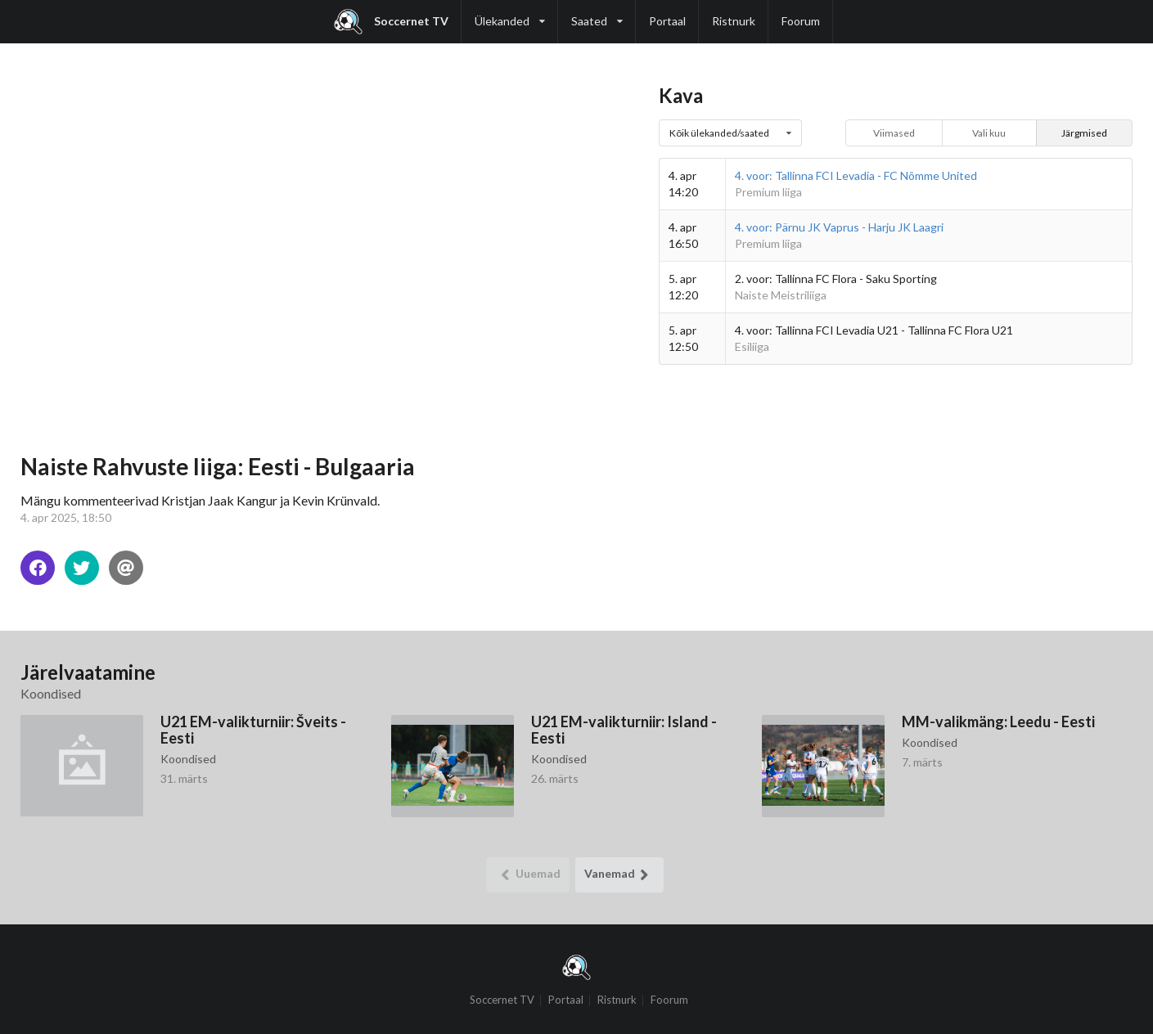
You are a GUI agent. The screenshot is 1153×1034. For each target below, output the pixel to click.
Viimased (894, 133)
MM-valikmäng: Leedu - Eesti (998, 721)
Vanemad (619, 874)
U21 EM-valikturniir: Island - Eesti (624, 729)
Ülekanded (510, 14)
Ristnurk (733, 21)
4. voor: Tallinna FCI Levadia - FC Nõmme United (856, 175)
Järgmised (1084, 133)
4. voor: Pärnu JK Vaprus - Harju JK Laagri (839, 227)
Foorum (800, 21)
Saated (597, 14)
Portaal (667, 21)
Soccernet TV (391, 21)
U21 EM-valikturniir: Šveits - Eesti (253, 729)
